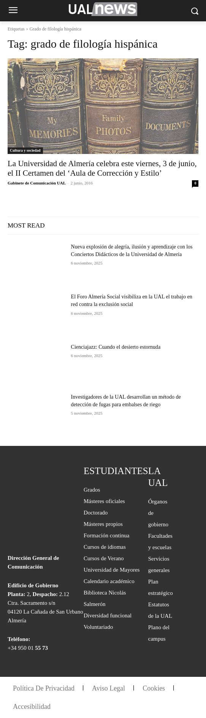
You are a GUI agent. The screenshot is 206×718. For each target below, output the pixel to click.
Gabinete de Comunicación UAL (36, 183)
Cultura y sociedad (25, 150)
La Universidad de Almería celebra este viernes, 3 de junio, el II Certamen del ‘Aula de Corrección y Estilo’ (102, 168)
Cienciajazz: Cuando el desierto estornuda (116, 347)
